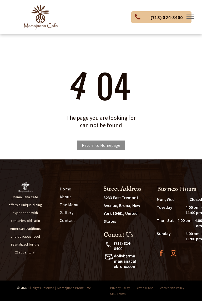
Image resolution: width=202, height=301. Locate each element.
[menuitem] (75, 189)
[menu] (190, 16)
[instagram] (173, 254)
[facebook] (161, 254)
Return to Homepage (101, 145)
